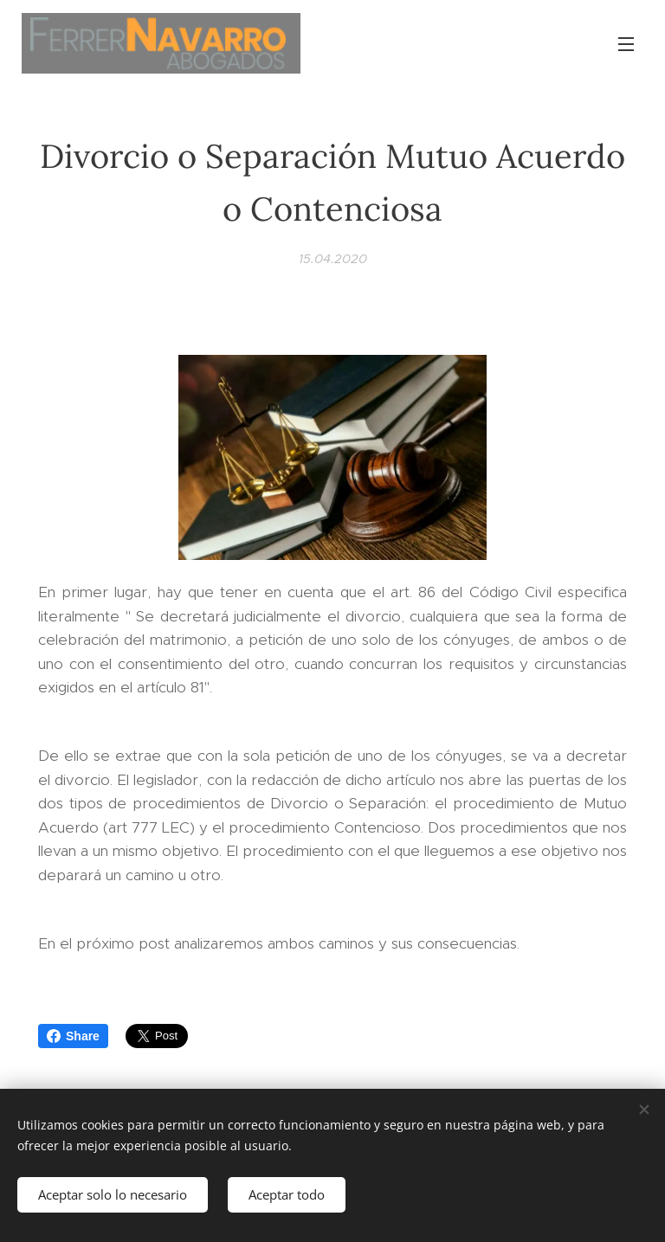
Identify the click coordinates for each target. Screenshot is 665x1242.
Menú (626, 44)
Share (73, 1036)
